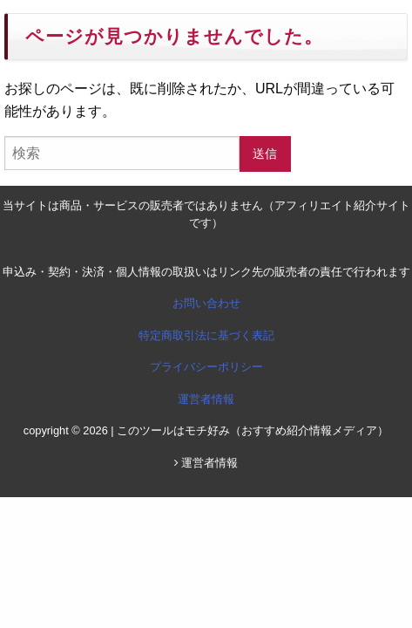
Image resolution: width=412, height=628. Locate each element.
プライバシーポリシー (206, 366)
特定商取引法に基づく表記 (206, 335)
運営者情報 (206, 399)
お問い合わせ (206, 303)
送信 (265, 153)
